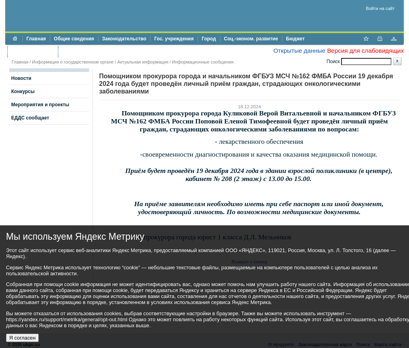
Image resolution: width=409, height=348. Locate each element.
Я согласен (22, 338)
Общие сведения (74, 39)
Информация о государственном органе (72, 62)
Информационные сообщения (203, 62)
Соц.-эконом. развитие (251, 39)
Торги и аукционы (32, 51)
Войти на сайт (380, 8)
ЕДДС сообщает (30, 118)
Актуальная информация (143, 62)
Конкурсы (23, 91)
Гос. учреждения (174, 39)
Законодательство (124, 39)
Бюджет (295, 39)
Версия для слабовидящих (365, 50)
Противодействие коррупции (96, 51)
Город (209, 39)
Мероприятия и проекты (40, 104)
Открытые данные (299, 50)
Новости (21, 78)
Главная (36, 39)
